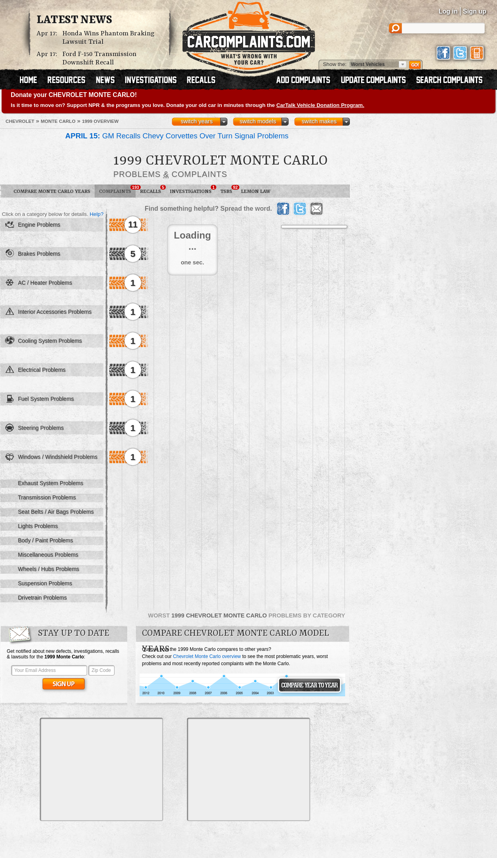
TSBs (228, 189)
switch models (257, 121)
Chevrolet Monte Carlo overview (207, 656)
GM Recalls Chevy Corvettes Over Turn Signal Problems (177, 136)
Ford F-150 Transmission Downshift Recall (99, 58)
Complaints (117, 189)
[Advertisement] (101, 769)
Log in (448, 11)
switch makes (319, 121)
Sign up (474, 11)
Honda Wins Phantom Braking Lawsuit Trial (108, 38)
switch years (197, 121)
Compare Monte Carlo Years (52, 191)
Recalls (152, 189)
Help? (96, 214)
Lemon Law (255, 191)
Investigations (193, 189)
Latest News (74, 20)
